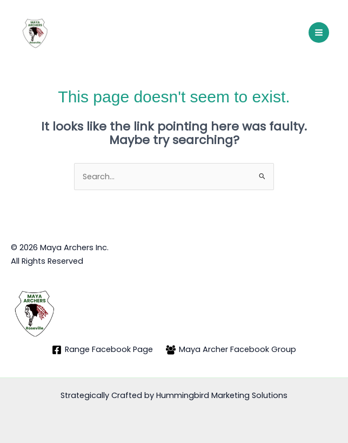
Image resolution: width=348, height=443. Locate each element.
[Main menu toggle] (319, 32)
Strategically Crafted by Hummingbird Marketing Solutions (174, 395)
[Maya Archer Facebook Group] (231, 350)
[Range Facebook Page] (102, 350)
